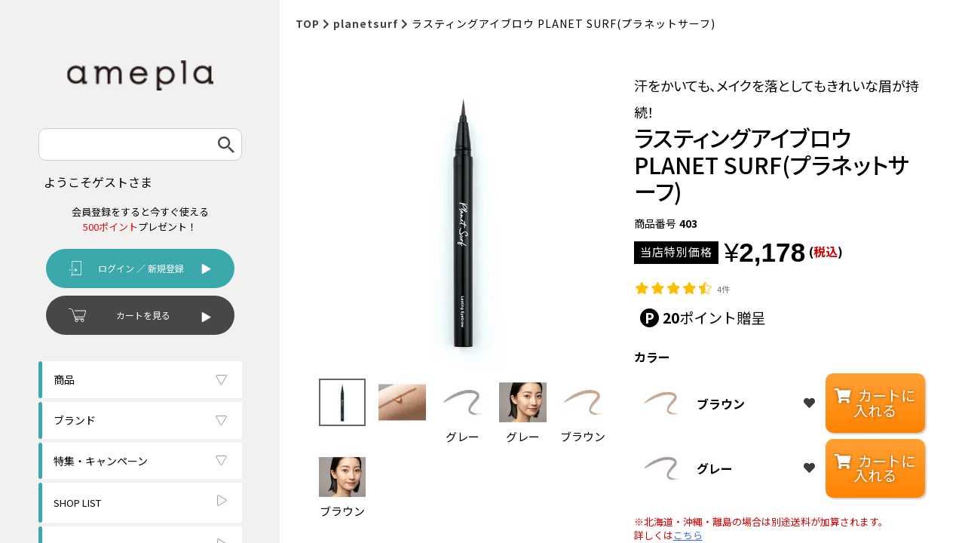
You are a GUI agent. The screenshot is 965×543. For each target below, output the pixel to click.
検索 (226, 144)
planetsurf (365, 23)
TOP (308, 23)
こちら (688, 535)
